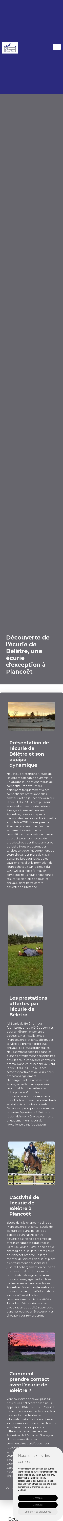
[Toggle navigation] (57, 47)
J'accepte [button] (38, 1498)
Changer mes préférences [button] (38, 1511)
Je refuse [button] (38, 1504)
